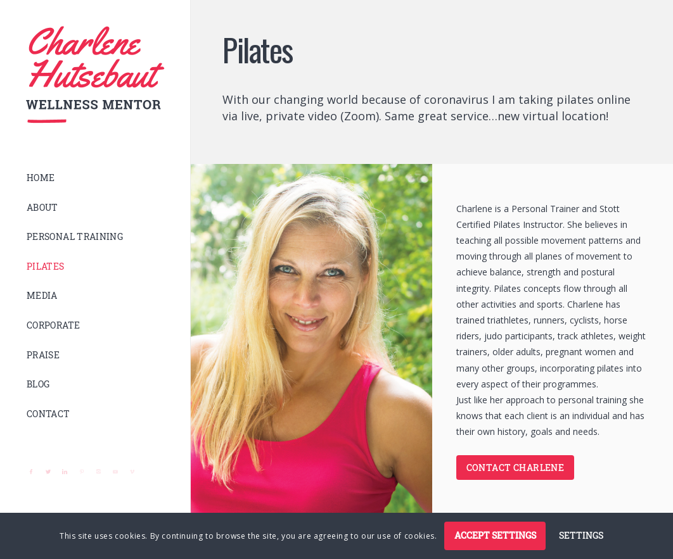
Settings (581, 535)
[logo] (95, 75)
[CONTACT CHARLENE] (515, 467)
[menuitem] (95, 178)
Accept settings (495, 535)
